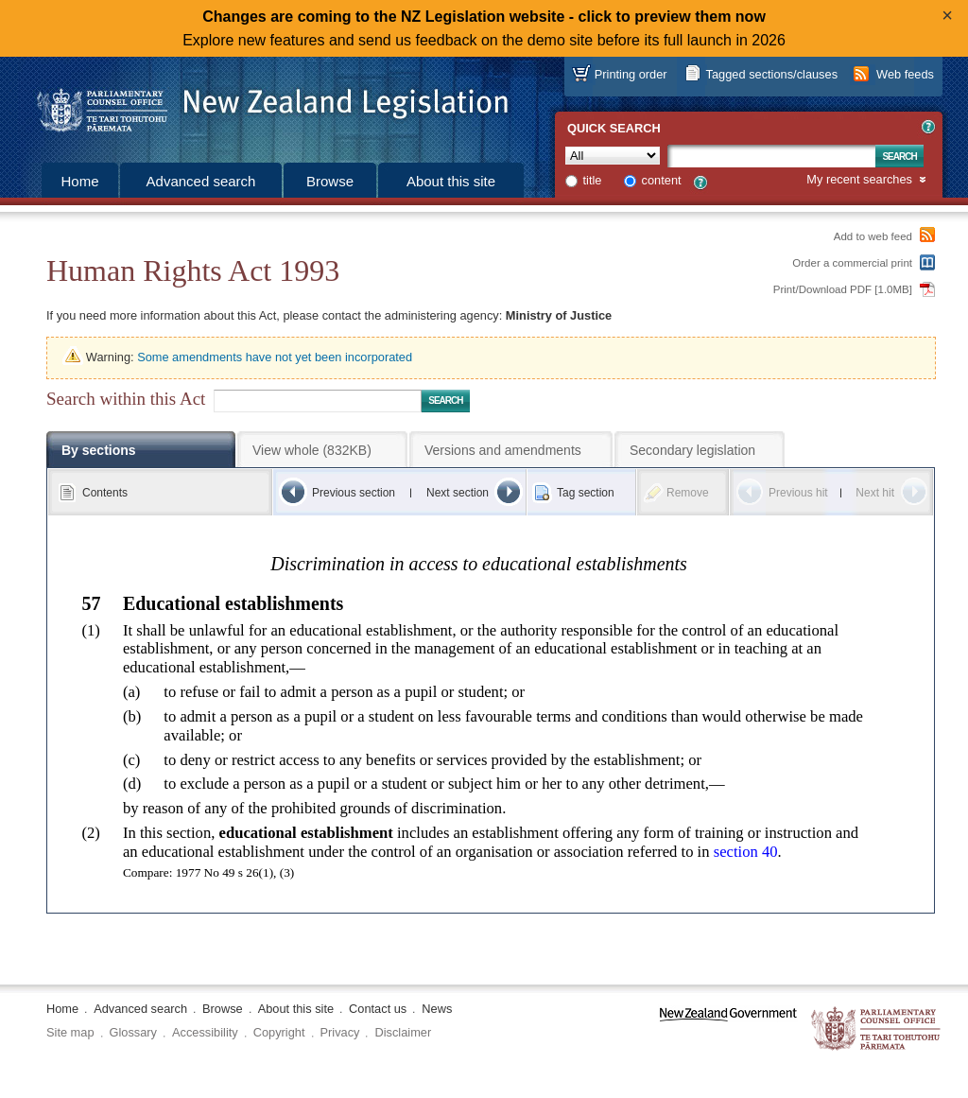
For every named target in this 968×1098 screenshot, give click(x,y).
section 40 (746, 852)
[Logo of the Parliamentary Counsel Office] (264, 104)
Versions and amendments (502, 450)
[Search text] (771, 156)
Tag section (585, 492)
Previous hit (798, 492)
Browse (330, 181)
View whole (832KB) (312, 450)
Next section (457, 492)
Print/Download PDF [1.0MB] (842, 289)
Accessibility (205, 1032)
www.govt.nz (728, 1029)
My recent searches (859, 180)
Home (79, 181)
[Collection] (612, 156)
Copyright (279, 1032)
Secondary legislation (692, 450)
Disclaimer (402, 1032)
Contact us (377, 1009)
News (437, 1009)
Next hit (875, 492)
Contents (105, 492)
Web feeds (905, 74)
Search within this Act (125, 399)
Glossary (134, 1032)
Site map (70, 1032)
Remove (687, 492)
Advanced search (201, 181)
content (662, 180)
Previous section (353, 492)
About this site (450, 181)
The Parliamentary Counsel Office (877, 1029)
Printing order (631, 74)
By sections (98, 450)
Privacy (340, 1032)
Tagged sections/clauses (772, 74)
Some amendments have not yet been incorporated (274, 357)
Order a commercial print (852, 263)
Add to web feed (873, 236)
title (592, 180)
